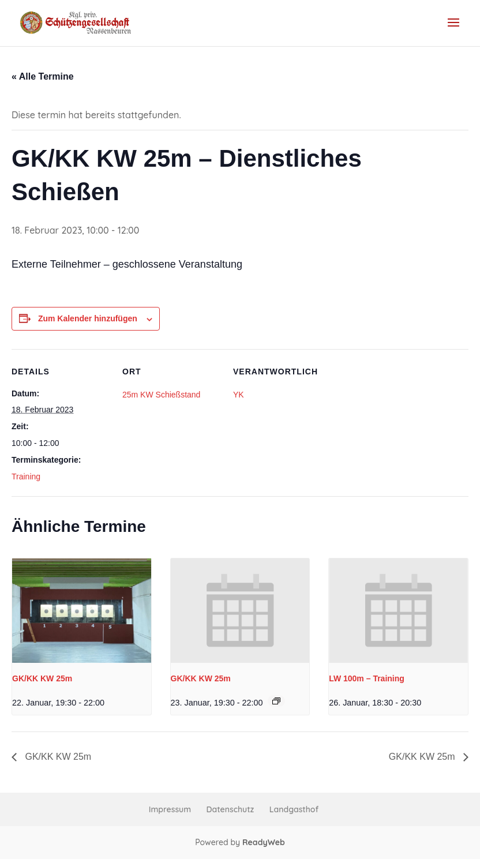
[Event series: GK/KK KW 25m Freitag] (276, 700)
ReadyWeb (263, 842)
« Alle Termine (43, 76)
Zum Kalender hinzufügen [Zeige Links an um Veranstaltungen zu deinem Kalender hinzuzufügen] (87, 318)
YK (238, 394)
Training (26, 476)
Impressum (170, 809)
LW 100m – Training (366, 678)
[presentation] (81, 610)
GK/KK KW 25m (42, 678)
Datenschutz (230, 809)
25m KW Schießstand (161, 394)
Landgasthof (293, 809)
